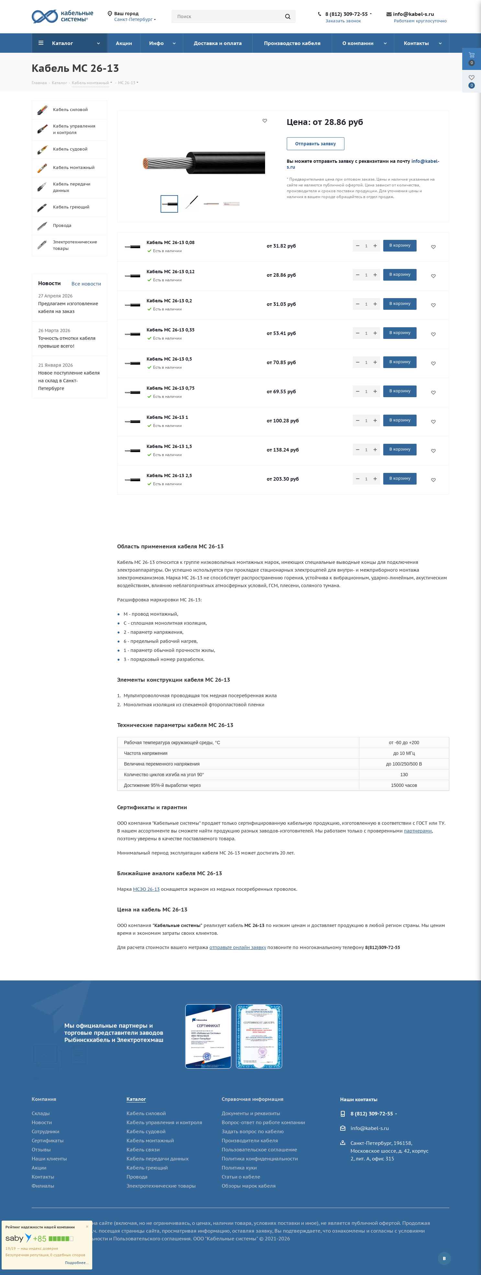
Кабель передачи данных (158, 1159)
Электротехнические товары (161, 1186)
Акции (39, 1168)
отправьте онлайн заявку (237, 947)
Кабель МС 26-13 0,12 (171, 271)
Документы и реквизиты (251, 1113)
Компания (44, 1099)
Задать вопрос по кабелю (253, 1131)
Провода (137, 1177)
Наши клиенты (49, 1159)
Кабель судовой (146, 1131)
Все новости (86, 284)
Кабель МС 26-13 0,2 (169, 301)
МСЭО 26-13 (146, 889)
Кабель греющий (147, 1168)
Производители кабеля (250, 1140)
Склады (41, 1113)
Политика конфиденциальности (260, 1159)
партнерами (418, 831)
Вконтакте (444, 1258)
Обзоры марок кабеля (249, 1186)
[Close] (87, 1227)
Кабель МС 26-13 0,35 (171, 330)
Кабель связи (143, 1149)
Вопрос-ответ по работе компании (263, 1122)
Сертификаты (48, 1140)
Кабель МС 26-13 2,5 (169, 475)
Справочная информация (253, 1099)
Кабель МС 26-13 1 (167, 417)
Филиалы (43, 1186)
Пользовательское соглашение (259, 1149)
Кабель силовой (146, 1113)
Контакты (43, 1177)
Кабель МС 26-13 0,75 (171, 388)
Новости (42, 1122)
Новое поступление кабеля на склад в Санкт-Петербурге (69, 380)
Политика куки (239, 1168)
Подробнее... (77, 1262)
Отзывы (41, 1149)
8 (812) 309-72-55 (346, 14)
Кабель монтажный (150, 1140)
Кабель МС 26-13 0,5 (169, 359)
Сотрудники (45, 1131)
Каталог (136, 1099)
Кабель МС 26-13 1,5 (169, 446)
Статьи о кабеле (241, 1177)
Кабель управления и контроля (164, 1122)
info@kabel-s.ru (413, 14)
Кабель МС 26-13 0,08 (171, 242)
